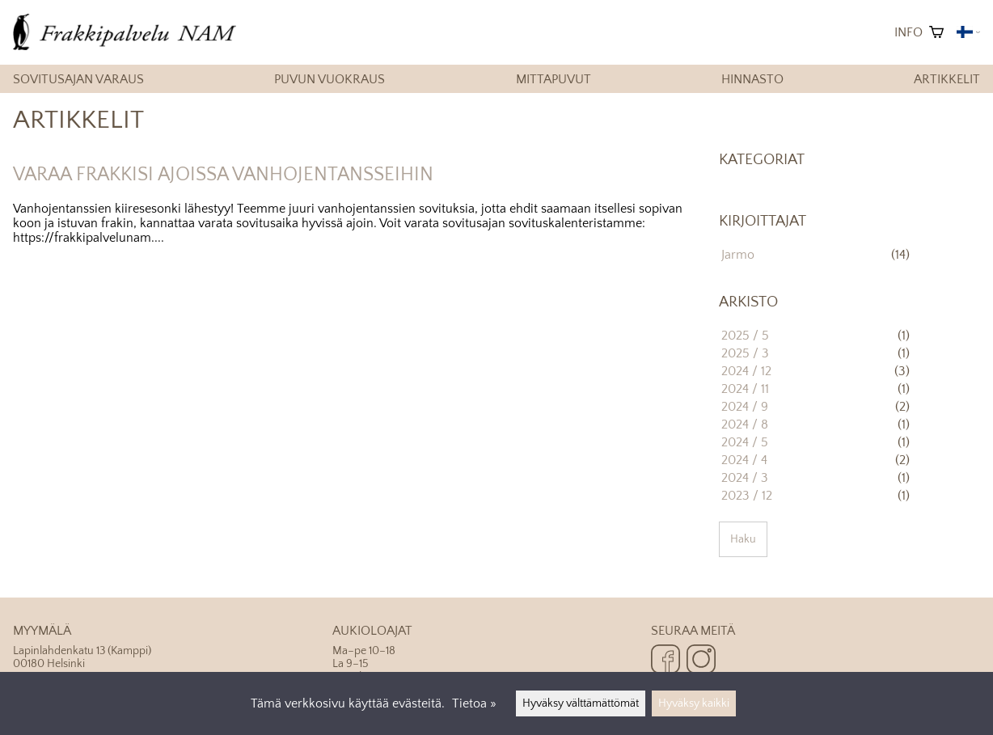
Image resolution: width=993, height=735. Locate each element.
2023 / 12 (746, 495)
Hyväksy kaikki (693, 703)
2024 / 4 (744, 460)
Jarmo (737, 254)
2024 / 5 (744, 442)
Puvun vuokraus (329, 79)
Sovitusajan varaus (78, 79)
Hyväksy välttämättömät (580, 703)
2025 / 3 (745, 353)
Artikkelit (947, 79)
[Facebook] (665, 660)
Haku (743, 539)
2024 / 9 (744, 406)
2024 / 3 (744, 478)
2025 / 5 (745, 335)
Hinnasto (752, 79)
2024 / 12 (746, 371)
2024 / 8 (744, 424)
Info (908, 32)
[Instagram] (701, 660)
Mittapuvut (553, 79)
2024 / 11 (745, 389)
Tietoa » (474, 703)
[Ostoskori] (936, 32)
